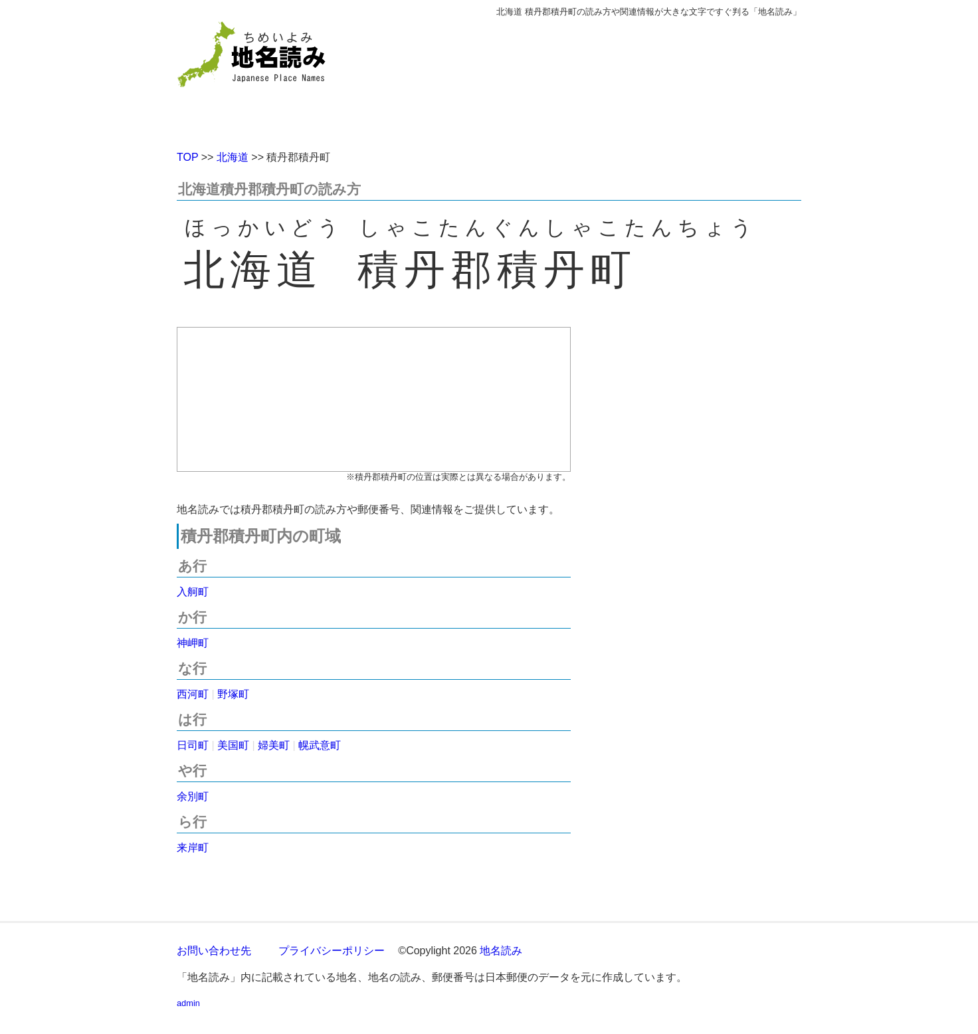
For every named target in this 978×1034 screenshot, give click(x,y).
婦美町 (274, 745)
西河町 (193, 694)
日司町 (193, 745)
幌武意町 (319, 745)
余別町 (193, 796)
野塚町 (233, 694)
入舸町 (193, 591)
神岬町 (193, 643)
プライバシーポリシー (331, 950)
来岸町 (193, 847)
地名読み (501, 950)
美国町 (233, 745)
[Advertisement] (585, 78)
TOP (187, 157)
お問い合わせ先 (214, 950)
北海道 (232, 157)
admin (188, 1003)
